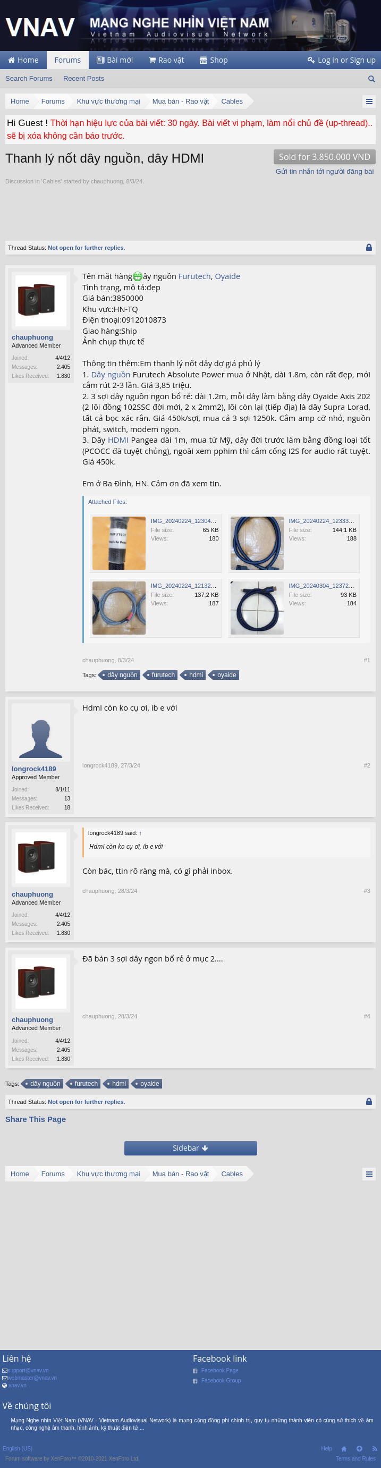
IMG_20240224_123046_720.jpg (193, 521)
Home (344, 1452)
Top (359, 1452)
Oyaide (227, 276)
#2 (367, 808)
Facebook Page (220, 1374)
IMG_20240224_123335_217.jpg (332, 521)
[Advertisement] (129, 207)
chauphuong (107, 181)
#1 (367, 660)
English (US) (17, 1452)
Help (326, 1452)
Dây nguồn (110, 374)
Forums (68, 60)
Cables (52, 181)
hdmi (195, 675)
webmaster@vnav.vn (32, 1381)
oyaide (226, 675)
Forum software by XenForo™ (72, 1462)
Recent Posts (83, 78)
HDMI (118, 439)
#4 (367, 1061)
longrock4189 (34, 769)
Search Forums (29, 78)
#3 (367, 935)
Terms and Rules (356, 1462)
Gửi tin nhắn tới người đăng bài (325, 171)
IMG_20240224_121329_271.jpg (193, 586)
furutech (162, 675)
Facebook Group (221, 1384)
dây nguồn (121, 675)
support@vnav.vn (27, 1374)
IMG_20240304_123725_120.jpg (332, 586)
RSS (374, 1452)
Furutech (195, 276)
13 (67, 799)
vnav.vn (18, 1388)
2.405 (63, 367)
